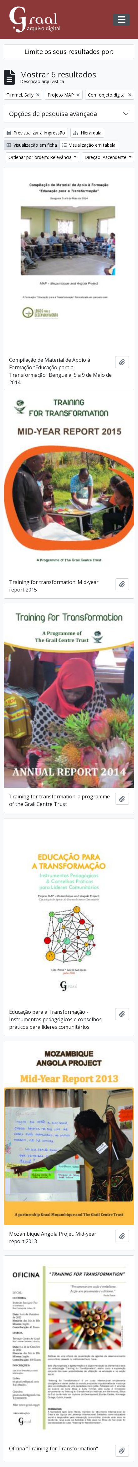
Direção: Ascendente (106, 157)
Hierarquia (87, 133)
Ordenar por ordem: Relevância (40, 157)
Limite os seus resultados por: (69, 51)
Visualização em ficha (32, 145)
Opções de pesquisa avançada (53, 113)
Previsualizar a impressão (36, 133)
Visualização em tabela (88, 145)
